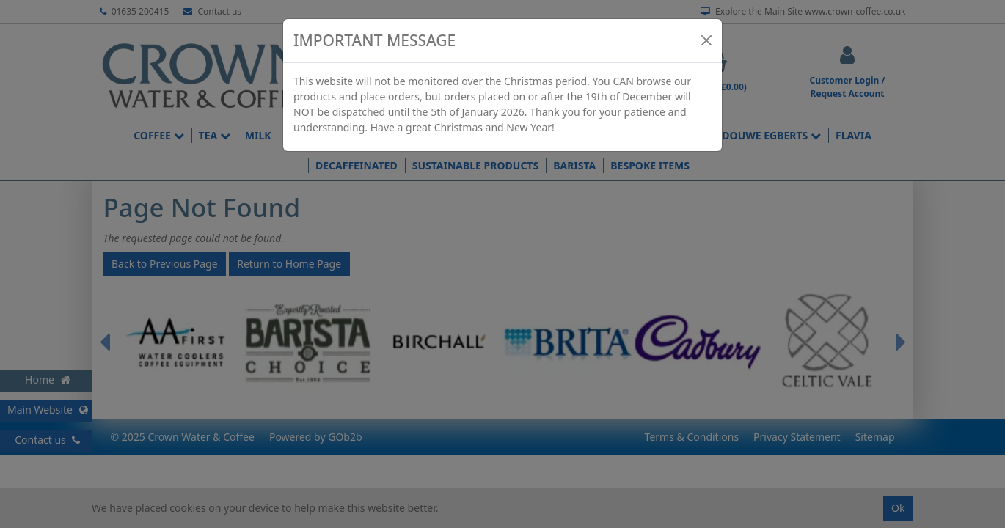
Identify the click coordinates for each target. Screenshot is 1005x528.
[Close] (706, 40)
